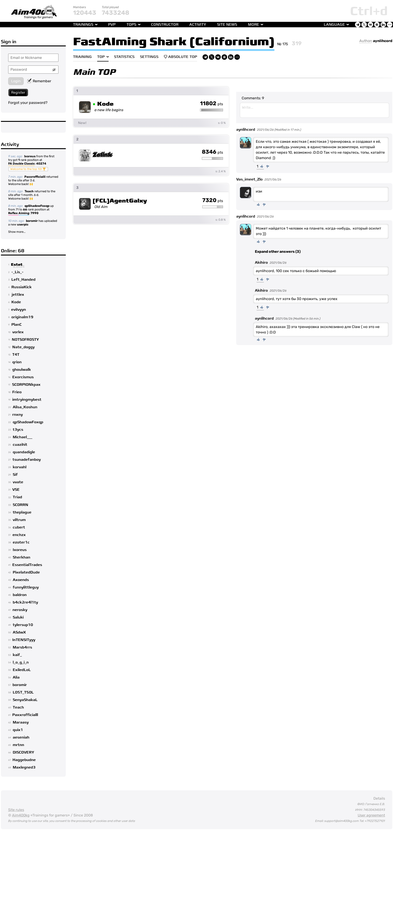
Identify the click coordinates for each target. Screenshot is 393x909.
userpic (22, 224)
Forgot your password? (28, 102)
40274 (41, 163)
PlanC (16, 324)
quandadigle (24, 452)
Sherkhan (21, 557)
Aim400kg (21, 815)
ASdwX (19, 632)
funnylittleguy (26, 587)
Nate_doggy (23, 347)
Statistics (124, 57)
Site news (227, 24)
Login (16, 81)
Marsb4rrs (22, 647)
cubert (19, 527)
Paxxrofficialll (35, 176)
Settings (149, 57)
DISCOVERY (23, 752)
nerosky (20, 610)
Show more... (16, 231)
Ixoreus (29, 156)
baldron (20, 595)
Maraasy (21, 722)
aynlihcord (382, 41)
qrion (17, 362)
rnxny (17, 414)
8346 (212, 152)
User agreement (371, 815)
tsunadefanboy (27, 459)
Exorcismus (23, 377)
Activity (197, 24)
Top (101, 57)
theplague (22, 512)
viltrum (19, 520)
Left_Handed (23, 279)
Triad (17, 497)
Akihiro (261, 262)
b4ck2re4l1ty (25, 602)
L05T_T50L (23, 692)
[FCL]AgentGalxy (120, 200)
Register (18, 92)
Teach (29, 191)
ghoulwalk (21, 369)
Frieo (17, 392)
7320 (212, 200)
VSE (16, 489)
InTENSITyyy (23, 640)
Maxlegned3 (24, 767)
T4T (15, 354)
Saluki (18, 617)
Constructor (164, 24)
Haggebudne (24, 760)
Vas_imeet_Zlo (249, 179)
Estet (17, 264)
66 (25, 209)
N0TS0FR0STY (25, 339)
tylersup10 (23, 625)
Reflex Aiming (18, 213)
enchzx (19, 535)
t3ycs (18, 429)
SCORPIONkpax (26, 384)
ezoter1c (21, 542)
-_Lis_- (17, 272)
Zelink (102, 155)
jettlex (17, 294)
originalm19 (22, 317)
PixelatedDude (26, 572)
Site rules (16, 810)
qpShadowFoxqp (37, 206)
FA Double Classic (21, 164)
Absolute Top (180, 57)
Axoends (21, 580)
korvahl (19, 467)
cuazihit (20, 444)
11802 (211, 104)
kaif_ (17, 655)
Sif (15, 474)
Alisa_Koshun (25, 407)
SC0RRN (20, 505)
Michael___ (22, 437)
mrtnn (18, 745)
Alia (16, 677)
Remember (39, 81)
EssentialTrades (27, 565)
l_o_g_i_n (21, 662)
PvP (112, 24)
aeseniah (21, 737)
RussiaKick (21, 287)
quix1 (18, 730)
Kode (16, 302)
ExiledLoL (22, 670)
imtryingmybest (26, 399)
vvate (18, 482)
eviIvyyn (18, 309)
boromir (32, 221)
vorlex (18, 332)
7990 (34, 213)
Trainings (83, 24)
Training (82, 57)
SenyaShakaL (25, 700)
